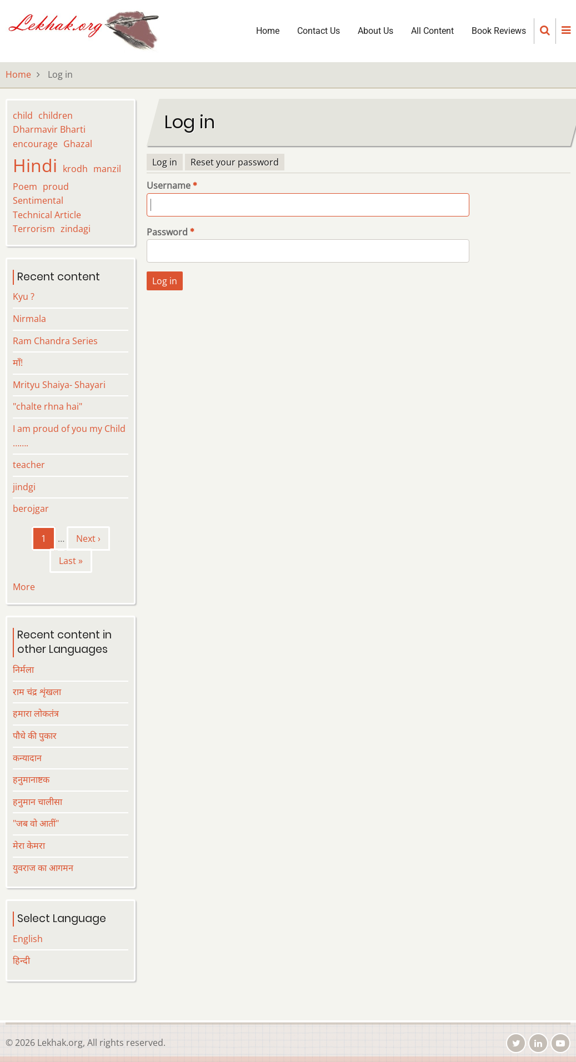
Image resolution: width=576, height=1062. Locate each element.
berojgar (31, 508)
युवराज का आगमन (43, 868)
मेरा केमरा (29, 845)
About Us (375, 31)
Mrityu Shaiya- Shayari (59, 385)
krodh (75, 169)
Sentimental (38, 200)
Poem (25, 186)
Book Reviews (499, 31)
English (28, 939)
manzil (107, 169)
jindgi (24, 487)
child (23, 115)
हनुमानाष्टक (31, 779)
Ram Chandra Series (55, 341)
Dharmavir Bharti (49, 129)
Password (167, 232)
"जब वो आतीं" (36, 823)
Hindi (35, 165)
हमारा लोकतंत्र (36, 713)
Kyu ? (23, 296)
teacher (29, 465)
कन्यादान (27, 758)
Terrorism (34, 229)
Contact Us (318, 31)
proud (56, 186)
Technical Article (47, 215)
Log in (164, 162)
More (24, 587)
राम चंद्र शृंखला (37, 692)
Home (267, 31)
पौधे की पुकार (35, 735)
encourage (35, 144)
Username (169, 185)
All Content (432, 31)
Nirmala (29, 319)
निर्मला (23, 669)
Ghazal (77, 144)
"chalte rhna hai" (47, 406)
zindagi (76, 229)
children (55, 115)
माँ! (18, 362)
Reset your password (235, 162)
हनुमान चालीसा (37, 802)
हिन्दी (21, 960)
